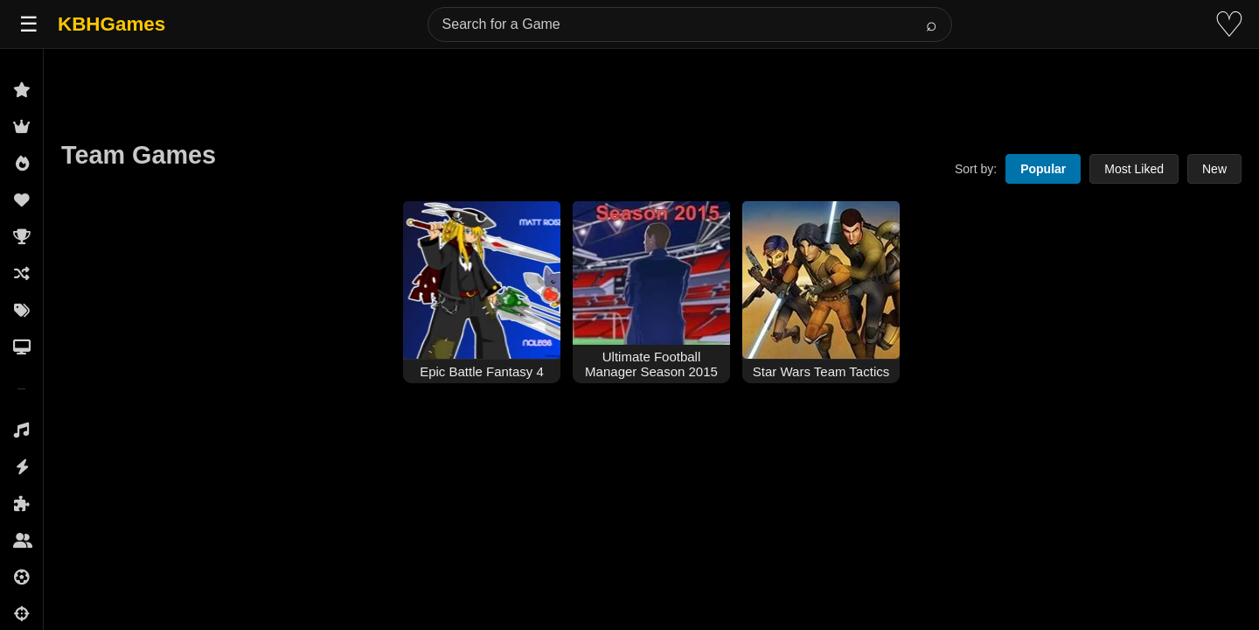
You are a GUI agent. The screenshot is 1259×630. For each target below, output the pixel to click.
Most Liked (1134, 169)
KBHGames (111, 24)
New (1214, 169)
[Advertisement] (651, 89)
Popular (1043, 169)
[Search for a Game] (690, 24)
